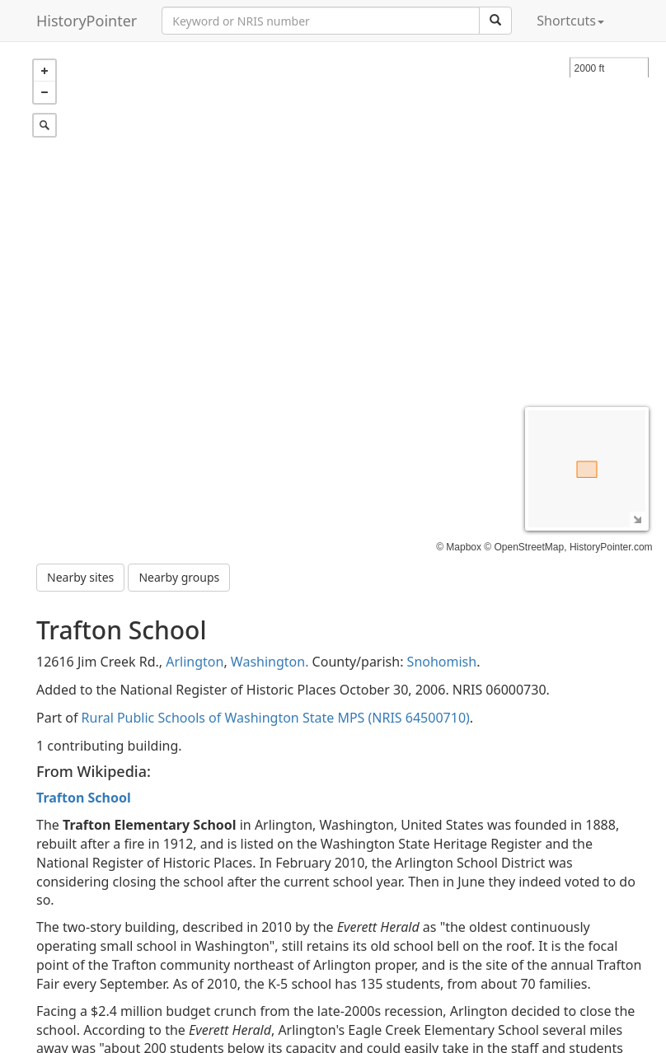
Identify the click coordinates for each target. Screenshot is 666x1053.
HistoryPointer (86, 20)
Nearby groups (178, 577)
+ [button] (44, 71)
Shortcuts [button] (570, 21)
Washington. (270, 662)
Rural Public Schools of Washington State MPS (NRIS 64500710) (276, 718)
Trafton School (83, 798)
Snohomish (442, 662)
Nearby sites (80, 577)
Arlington (194, 662)
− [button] (44, 92)
